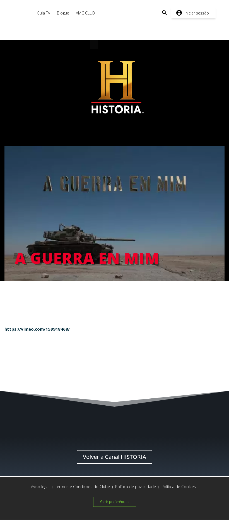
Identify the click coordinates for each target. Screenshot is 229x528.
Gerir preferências (114, 501)
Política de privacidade (135, 486)
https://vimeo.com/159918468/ (37, 329)
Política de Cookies (178, 486)
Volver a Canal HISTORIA (114, 457)
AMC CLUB (85, 13)
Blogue (63, 13)
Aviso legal (40, 486)
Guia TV (43, 13)
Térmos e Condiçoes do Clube (82, 486)
